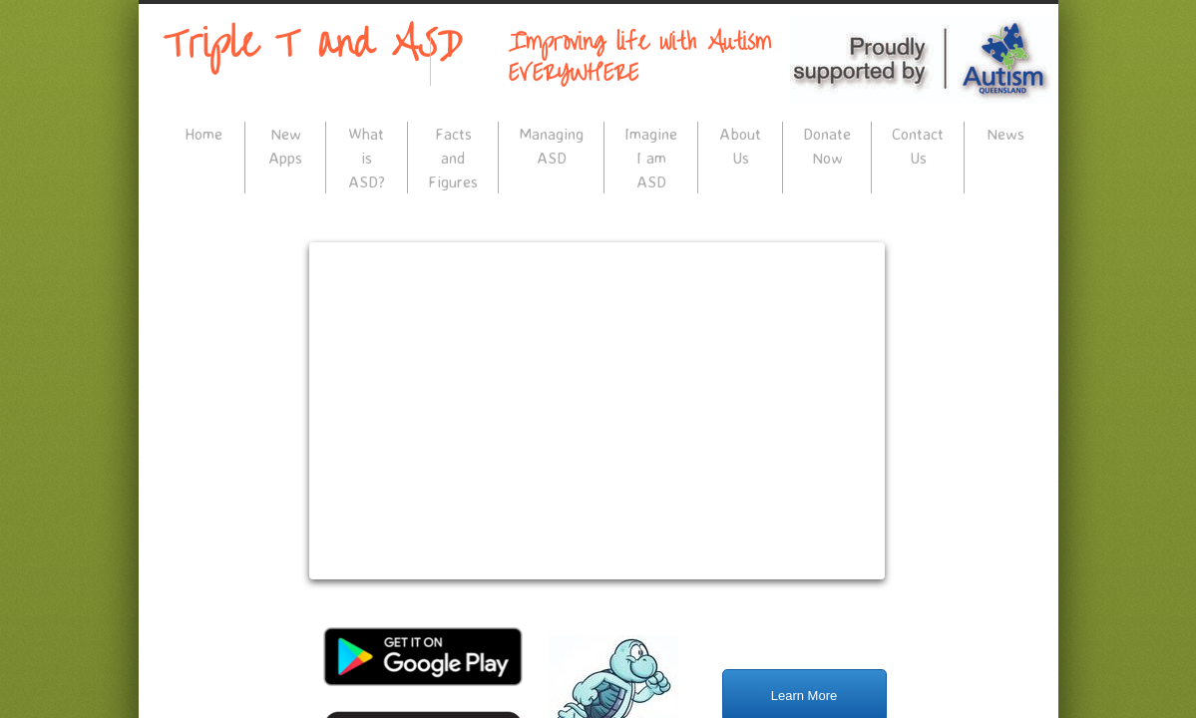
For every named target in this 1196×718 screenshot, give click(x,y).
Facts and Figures (453, 157)
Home (203, 134)
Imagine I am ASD (650, 157)
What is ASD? (366, 157)
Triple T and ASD (313, 44)
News (1005, 134)
